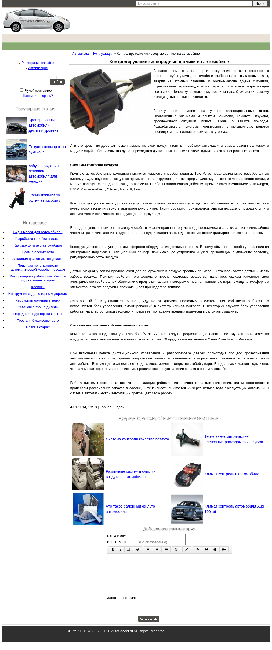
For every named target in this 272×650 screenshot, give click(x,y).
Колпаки (37, 287)
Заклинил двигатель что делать (37, 259)
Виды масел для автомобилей (38, 232)
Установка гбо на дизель (38, 307)
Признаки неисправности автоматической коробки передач (38, 267)
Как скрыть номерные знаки (37, 300)
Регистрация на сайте (37, 63)
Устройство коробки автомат (38, 239)
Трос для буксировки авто (38, 320)
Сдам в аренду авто (38, 252)
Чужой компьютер (38, 91)
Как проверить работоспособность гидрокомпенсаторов (38, 278)
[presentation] (179, 613)
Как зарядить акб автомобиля (38, 245)
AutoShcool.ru (122, 639)
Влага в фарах (38, 327)
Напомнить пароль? (38, 96)
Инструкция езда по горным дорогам (37, 294)
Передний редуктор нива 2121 (38, 314)
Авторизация (38, 68)
